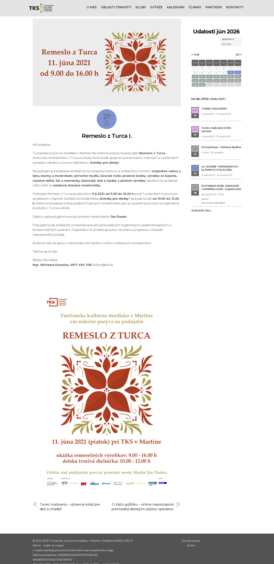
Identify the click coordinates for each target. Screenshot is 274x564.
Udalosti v (228, 23)
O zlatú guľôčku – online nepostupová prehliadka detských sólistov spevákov (142, 493)
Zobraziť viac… (201, 194)
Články (195, 7)
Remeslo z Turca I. (106, 119)
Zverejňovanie (191, 529)
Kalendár (175, 7)
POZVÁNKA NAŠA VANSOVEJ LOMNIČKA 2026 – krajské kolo (221, 171)
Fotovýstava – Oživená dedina (221, 130)
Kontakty (234, 7)
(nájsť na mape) (53, 534)
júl (239, 38)
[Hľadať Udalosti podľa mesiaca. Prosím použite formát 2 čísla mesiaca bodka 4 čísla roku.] (231, 27)
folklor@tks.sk (103, 248)
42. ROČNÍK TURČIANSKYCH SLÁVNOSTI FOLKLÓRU (219, 152)
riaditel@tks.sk (51, 557)
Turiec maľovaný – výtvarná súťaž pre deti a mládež (70, 490)
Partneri (213, 7)
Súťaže (156, 7)
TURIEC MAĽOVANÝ (214, 92)
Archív (191, 534)
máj (195, 38)
